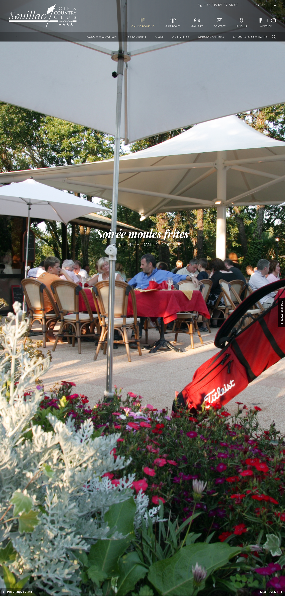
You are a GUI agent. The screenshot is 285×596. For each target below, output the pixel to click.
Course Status (282, 312)
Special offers (211, 37)
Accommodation (102, 37)
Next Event (269, 592)
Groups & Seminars (250, 37)
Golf (159, 37)
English (260, 5)
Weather (266, 26)
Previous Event (19, 592)
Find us (241, 26)
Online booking (143, 26)
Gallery (197, 26)
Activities (181, 37)
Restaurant (136, 37)
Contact (220, 26)
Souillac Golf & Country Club (43, 16)
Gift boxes (173, 26)
